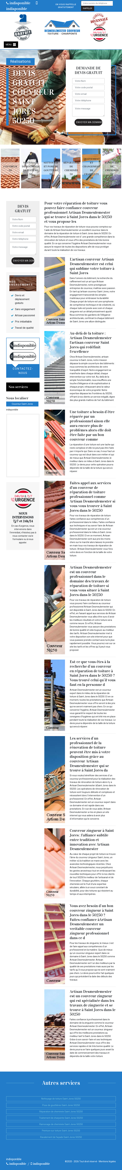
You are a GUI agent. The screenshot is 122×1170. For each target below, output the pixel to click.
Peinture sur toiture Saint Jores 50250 (61, 1130)
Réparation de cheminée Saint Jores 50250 (61, 1111)
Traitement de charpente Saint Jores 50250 (61, 1118)
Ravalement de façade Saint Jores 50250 (61, 1137)
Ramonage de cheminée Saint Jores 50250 (61, 1124)
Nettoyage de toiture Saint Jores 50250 (61, 1098)
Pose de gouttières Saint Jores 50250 (61, 1105)
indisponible (18, 3)
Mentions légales (107, 1161)
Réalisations (20, 61)
